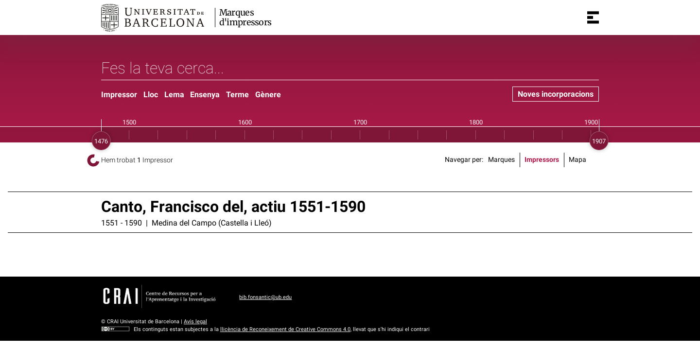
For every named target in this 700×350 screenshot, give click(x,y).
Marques (501, 160)
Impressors (542, 160)
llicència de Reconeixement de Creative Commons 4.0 (285, 329)
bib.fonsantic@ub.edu (265, 297)
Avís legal (195, 321)
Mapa (577, 160)
